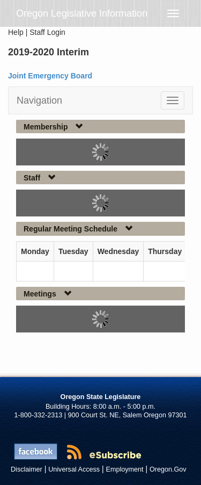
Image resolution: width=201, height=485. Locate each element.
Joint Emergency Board (50, 75)
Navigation (39, 100)
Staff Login (47, 32)
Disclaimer (26, 469)
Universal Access (74, 469)
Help (16, 32)
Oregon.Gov (168, 469)
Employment (125, 469)
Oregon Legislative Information (81, 13)
